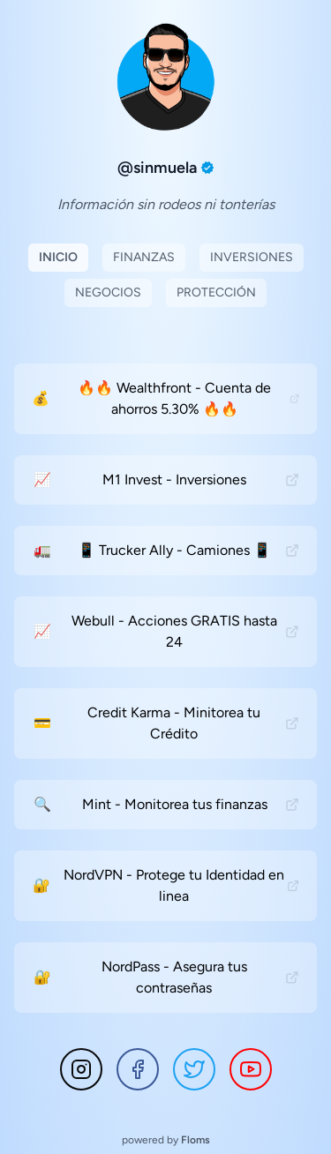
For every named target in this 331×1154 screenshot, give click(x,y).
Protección (216, 292)
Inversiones (251, 257)
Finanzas (144, 257)
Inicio (58, 257)
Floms (195, 1140)
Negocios (108, 292)
